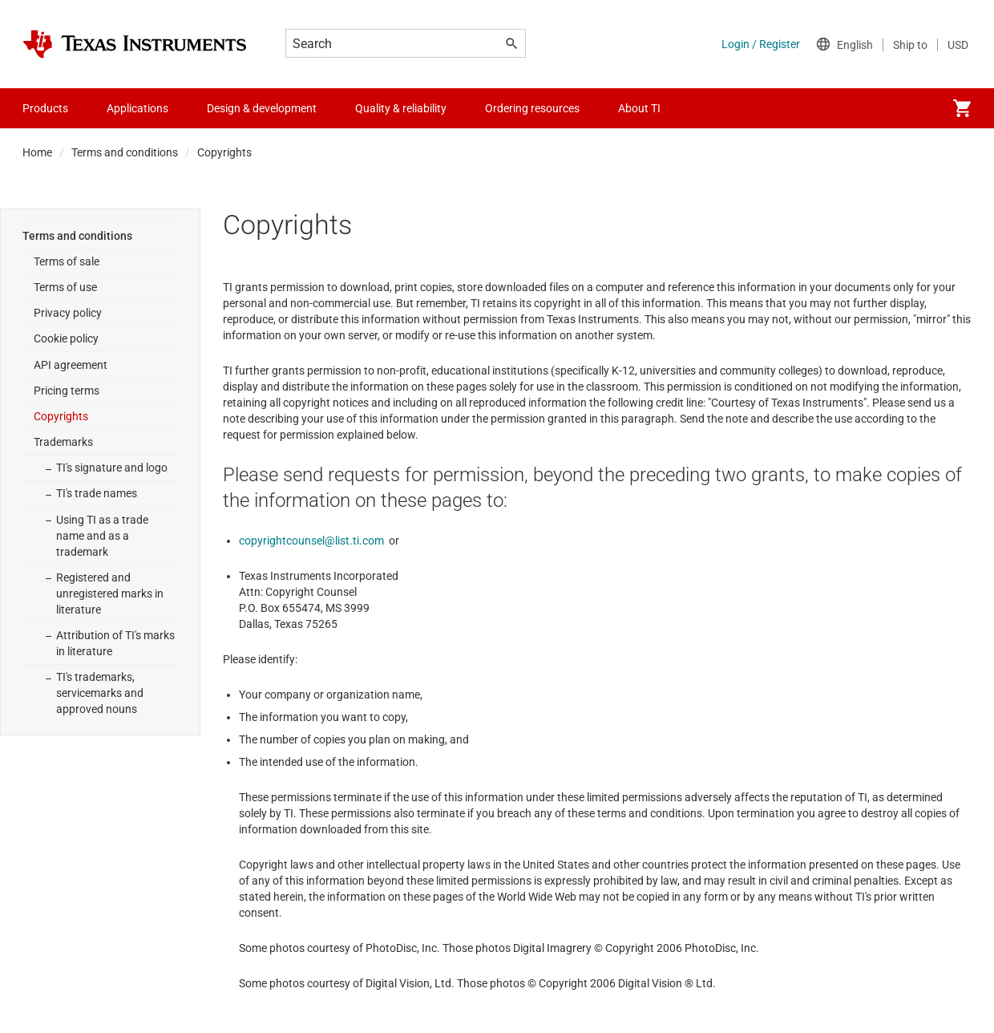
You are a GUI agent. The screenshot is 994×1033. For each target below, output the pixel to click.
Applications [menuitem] (137, 108)
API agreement (70, 365)
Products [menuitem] (45, 108)
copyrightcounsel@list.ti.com (311, 540)
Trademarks (63, 441)
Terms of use (65, 287)
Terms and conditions (124, 152)
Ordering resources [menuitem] (532, 108)
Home (37, 152)
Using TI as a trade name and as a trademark (102, 535)
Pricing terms (66, 390)
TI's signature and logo (112, 467)
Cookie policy (66, 338)
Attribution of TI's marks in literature (115, 643)
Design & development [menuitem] (262, 108)
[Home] (134, 44)
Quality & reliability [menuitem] (400, 108)
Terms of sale (66, 261)
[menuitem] (962, 108)
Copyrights (61, 416)
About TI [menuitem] (639, 108)
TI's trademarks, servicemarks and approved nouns (99, 692)
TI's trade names (96, 493)
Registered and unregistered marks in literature (110, 593)
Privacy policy (68, 312)
